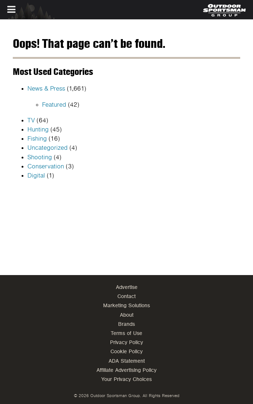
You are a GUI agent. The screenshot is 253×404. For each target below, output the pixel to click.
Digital (36, 175)
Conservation (45, 166)
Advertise (126, 287)
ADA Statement (127, 361)
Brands (126, 324)
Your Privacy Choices (126, 379)
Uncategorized (47, 148)
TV (31, 120)
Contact (126, 296)
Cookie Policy (126, 351)
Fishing (37, 139)
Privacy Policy (126, 342)
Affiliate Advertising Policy (126, 370)
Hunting (38, 129)
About (126, 315)
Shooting (39, 157)
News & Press (46, 88)
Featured (54, 105)
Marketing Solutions (126, 305)
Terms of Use (126, 333)
